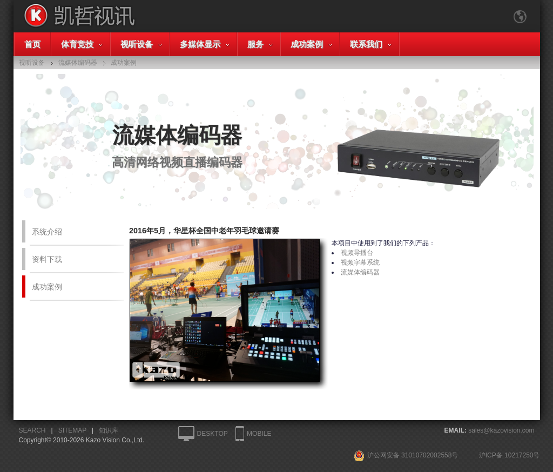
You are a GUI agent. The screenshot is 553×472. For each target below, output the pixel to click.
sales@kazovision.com (501, 430)
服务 (255, 44)
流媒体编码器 (360, 272)
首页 (32, 44)
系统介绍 (47, 231)
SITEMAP (72, 430)
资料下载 (47, 259)
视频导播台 (357, 253)
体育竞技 (77, 44)
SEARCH (32, 430)
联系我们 (366, 44)
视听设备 (136, 44)
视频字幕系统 (360, 262)
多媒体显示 (200, 44)
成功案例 (307, 44)
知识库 (108, 430)
